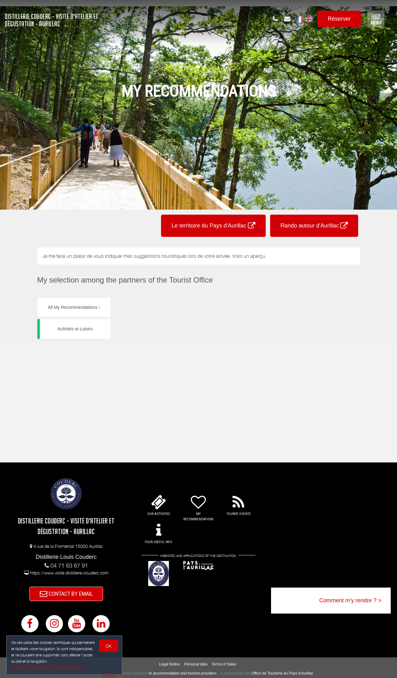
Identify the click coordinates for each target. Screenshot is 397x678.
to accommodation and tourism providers (183, 673)
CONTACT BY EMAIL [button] (66, 593)
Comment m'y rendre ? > (350, 600)
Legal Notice (169, 664)
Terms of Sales (224, 664)
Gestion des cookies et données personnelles (47, 667)
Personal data (195, 664)
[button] (147, 297)
